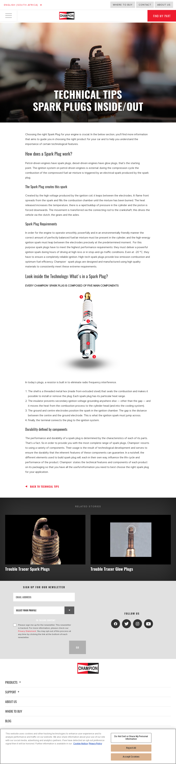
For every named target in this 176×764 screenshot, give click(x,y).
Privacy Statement (27, 631)
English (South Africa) (21, 4)
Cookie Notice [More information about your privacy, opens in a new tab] (80, 743)
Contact (145, 4)
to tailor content (45, 620)
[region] (88, 746)
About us (163, 4)
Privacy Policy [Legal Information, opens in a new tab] (95, 743)
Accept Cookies (131, 756)
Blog (8, 721)
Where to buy (123, 4)
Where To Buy (13, 711)
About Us (11, 701)
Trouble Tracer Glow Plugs (113, 569)
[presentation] (39, 647)
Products (13, 682)
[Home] (66, 16)
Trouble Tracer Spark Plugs (29, 569)
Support (12, 692)
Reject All (131, 748)
